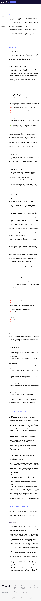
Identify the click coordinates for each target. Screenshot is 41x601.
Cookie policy (23, 589)
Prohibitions (3, 26)
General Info (3, 19)
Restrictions (3, 30)
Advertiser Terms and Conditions (25, 592)
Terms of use (23, 587)
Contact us (15, 592)
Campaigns (18, 5)
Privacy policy (23, 588)
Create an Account (11, 5)
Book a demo (13, 2)
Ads (27, 5)
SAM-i (14, 588)
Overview (2, 16)
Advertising (4, 5)
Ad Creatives (3, 23)
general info (11, 522)
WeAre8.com (15, 587)
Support (14, 591)
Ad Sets (23, 5)
